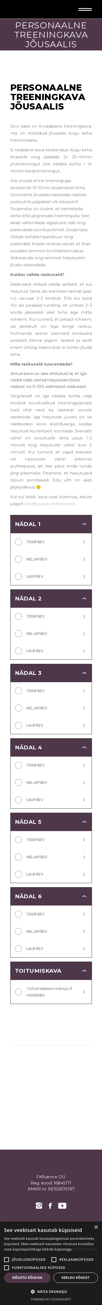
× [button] (96, 1227)
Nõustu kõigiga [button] (27, 1277)
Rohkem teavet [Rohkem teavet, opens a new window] (85, 1249)
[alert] (51, 1263)
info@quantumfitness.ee (49, 503)
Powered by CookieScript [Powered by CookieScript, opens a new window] (51, 1299)
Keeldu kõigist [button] (76, 1277)
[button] (51, 1292)
